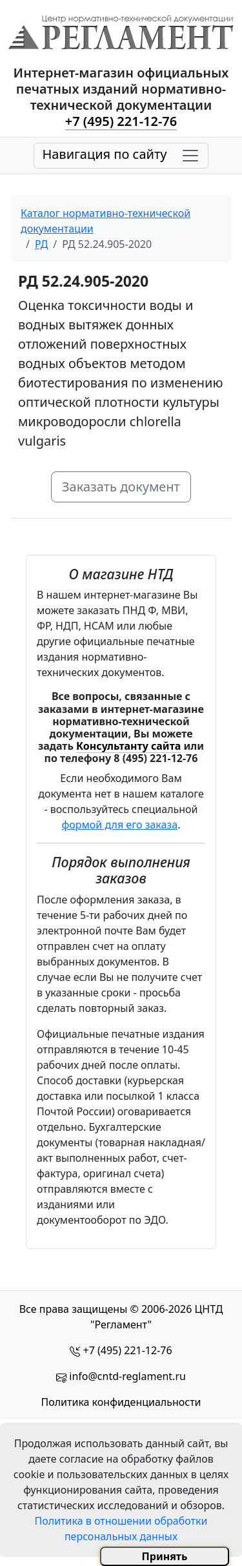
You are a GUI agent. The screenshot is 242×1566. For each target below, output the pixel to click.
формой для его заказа (120, 825)
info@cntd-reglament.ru (127, 1376)
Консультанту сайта (128, 746)
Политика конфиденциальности (121, 1402)
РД (41, 244)
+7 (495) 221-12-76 (121, 121)
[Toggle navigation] (121, 156)
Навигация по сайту (104, 154)
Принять (165, 1556)
